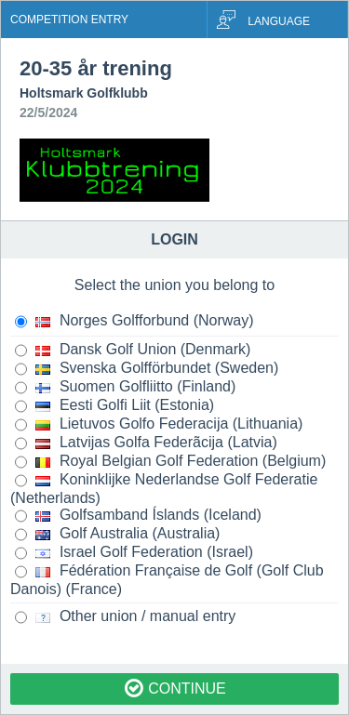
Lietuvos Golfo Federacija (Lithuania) (158, 425)
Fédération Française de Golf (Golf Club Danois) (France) (167, 580)
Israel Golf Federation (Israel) (134, 553)
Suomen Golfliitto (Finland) (125, 387)
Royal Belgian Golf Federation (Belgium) (170, 462)
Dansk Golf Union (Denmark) (132, 350)
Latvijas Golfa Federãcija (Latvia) (146, 443)
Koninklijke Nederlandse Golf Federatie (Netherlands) (163, 488)
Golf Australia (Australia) (117, 534)
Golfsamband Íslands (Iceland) (138, 516)
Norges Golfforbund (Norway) (134, 321)
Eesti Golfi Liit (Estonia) (114, 406)
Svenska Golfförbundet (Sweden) (146, 369)
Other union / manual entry (125, 617)
